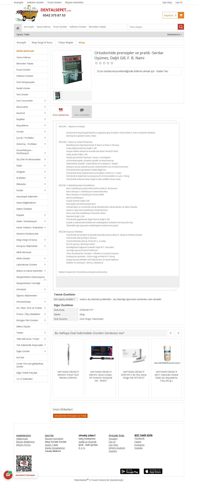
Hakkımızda (22, 438)
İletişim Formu (23, 444)
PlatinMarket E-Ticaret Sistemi (90, 480)
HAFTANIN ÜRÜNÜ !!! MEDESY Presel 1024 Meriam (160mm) (68, 374)
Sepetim (171, 15)
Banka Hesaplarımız (55, 447)
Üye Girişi (167, 2)
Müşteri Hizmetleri (54, 438)
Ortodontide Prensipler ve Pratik (70, 415)
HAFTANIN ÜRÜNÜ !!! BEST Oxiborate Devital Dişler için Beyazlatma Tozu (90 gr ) (166, 376)
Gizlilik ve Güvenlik (88, 441)
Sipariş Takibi (51, 444)
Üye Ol (179, 2)
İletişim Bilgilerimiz (25, 441)
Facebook (139, 438)
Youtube (138, 447)
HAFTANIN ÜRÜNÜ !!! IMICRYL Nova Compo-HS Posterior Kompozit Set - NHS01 (100, 376)
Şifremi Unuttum (117, 447)
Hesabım (113, 438)
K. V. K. (82, 447)
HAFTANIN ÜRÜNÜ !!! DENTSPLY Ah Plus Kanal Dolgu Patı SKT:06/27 (133, 374)
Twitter (137, 441)
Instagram (139, 444)
